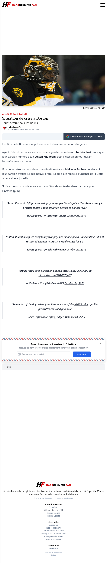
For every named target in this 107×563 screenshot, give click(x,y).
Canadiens (53, 507)
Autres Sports (53, 515)
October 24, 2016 (76, 215)
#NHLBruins (81, 304)
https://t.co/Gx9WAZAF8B (77, 270)
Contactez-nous (53, 539)
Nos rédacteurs (53, 527)
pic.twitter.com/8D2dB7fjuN (55, 275)
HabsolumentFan (15, 127)
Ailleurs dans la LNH (53, 510)
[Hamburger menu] (102, 5)
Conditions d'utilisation (53, 530)
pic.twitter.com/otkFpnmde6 (54, 309)
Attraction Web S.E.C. (48, 498)
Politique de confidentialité (53, 533)
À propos (53, 525)
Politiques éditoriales (53, 536)
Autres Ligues (53, 513)
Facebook (53, 548)
